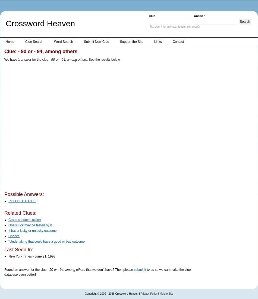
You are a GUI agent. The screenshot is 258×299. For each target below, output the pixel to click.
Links (158, 42)
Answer (199, 16)
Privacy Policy (149, 293)
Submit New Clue (96, 42)
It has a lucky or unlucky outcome (32, 231)
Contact (178, 42)
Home (10, 42)
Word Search (63, 42)
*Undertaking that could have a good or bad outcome (46, 241)
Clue (152, 16)
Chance (14, 236)
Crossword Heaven (40, 23)
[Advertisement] (60, 127)
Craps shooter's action (24, 220)
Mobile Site (166, 293)
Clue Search (34, 42)
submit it (140, 270)
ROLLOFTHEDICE (22, 201)
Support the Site (131, 42)
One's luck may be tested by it (30, 225)
